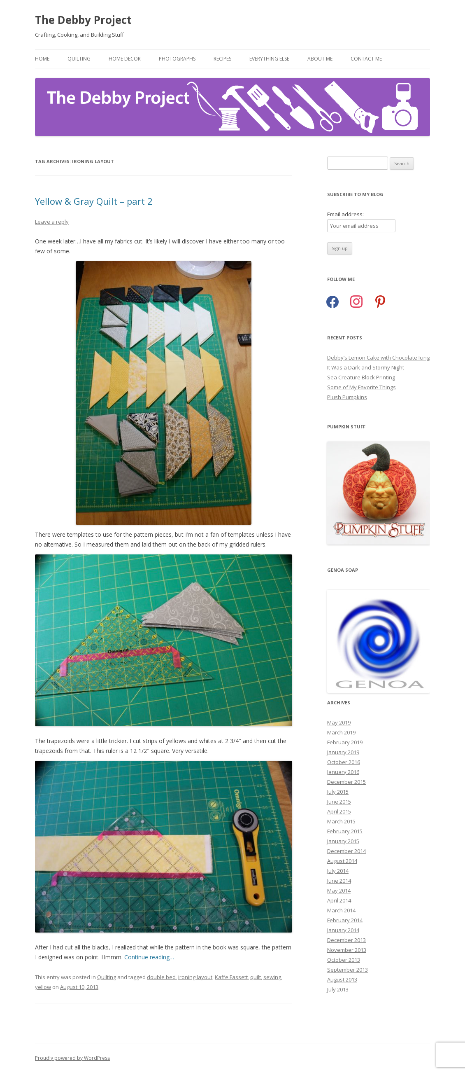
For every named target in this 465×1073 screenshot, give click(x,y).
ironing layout (195, 977)
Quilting (79, 58)
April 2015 (339, 811)
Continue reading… (149, 957)
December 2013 (346, 940)
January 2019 (343, 752)
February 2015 (345, 831)
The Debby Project (83, 19)
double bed (161, 977)
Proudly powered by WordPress (72, 1057)
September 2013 (347, 969)
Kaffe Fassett (231, 977)
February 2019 (345, 742)
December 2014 (346, 851)
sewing (272, 977)
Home (42, 58)
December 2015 (346, 781)
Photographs (177, 58)
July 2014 (338, 870)
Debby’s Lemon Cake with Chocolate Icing (378, 357)
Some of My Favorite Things (361, 387)
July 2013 (338, 989)
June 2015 (339, 801)
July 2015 (338, 791)
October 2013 (343, 959)
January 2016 (343, 772)
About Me (319, 58)
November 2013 (346, 950)
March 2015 (341, 821)
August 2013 (342, 979)
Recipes (222, 58)
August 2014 (342, 861)
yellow (43, 987)
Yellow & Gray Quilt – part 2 (94, 201)
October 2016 (343, 762)
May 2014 (339, 890)
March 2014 (341, 910)
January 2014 (343, 930)
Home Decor (125, 58)
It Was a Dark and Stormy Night (365, 367)
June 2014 (339, 880)
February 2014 (345, 920)
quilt (255, 977)
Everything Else (269, 58)
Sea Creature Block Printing (361, 377)
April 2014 (339, 900)
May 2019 (339, 722)
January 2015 (343, 841)
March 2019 (341, 732)
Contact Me (366, 58)
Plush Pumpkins (347, 397)
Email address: (345, 214)
